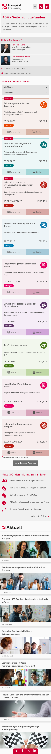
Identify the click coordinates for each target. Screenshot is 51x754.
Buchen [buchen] (37, 132)
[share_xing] (16, 751)
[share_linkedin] (35, 751)
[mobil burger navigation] (35, 6)
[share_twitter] (29, 751)
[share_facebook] (22, 751)
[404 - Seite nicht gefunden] (41, 6)
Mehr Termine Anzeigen (25, 463)
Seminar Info (13, 132)
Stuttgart (8, 125)
